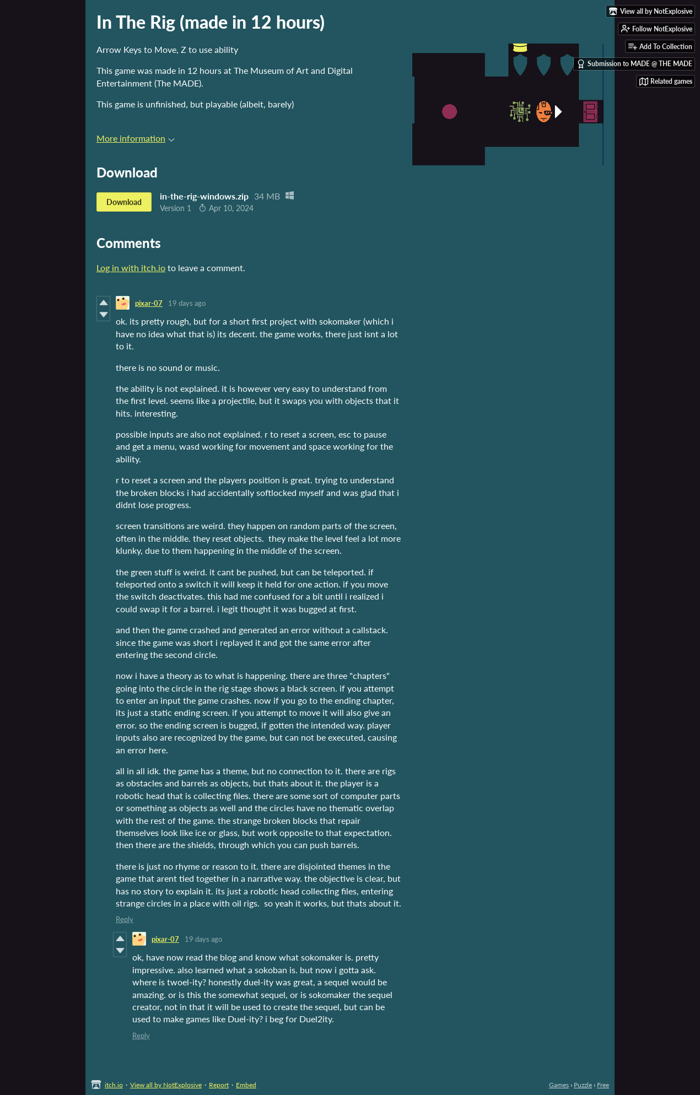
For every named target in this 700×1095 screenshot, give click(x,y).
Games (559, 1085)
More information (135, 138)
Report (219, 1085)
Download (124, 202)
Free (603, 1085)
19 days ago (187, 303)
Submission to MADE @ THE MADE (634, 64)
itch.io (114, 1085)
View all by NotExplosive (166, 1085)
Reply (124, 919)
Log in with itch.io (130, 267)
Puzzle (583, 1085)
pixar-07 (149, 303)
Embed (246, 1085)
